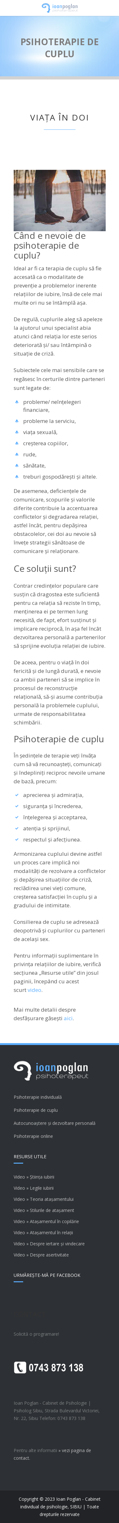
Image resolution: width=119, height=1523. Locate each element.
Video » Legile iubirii (34, 1188)
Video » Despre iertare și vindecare (49, 1244)
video (34, 989)
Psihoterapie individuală (38, 1097)
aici (68, 1018)
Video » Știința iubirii (34, 1177)
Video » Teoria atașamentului (44, 1199)
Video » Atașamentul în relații (43, 1232)
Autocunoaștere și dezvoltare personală (55, 1123)
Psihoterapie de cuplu (36, 1110)
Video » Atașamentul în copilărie (46, 1221)
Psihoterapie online (33, 1136)
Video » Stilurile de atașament (44, 1210)
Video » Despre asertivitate (41, 1255)
